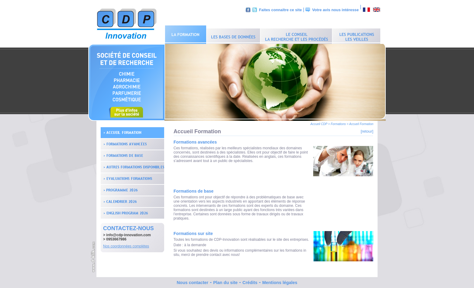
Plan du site (225, 281)
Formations (338, 122)
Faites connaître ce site (280, 10)
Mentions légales (279, 281)
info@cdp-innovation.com (128, 233)
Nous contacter (192, 281)
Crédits (250, 281)
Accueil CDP (318, 122)
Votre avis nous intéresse (335, 10)
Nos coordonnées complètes (126, 245)
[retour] (367, 129)
